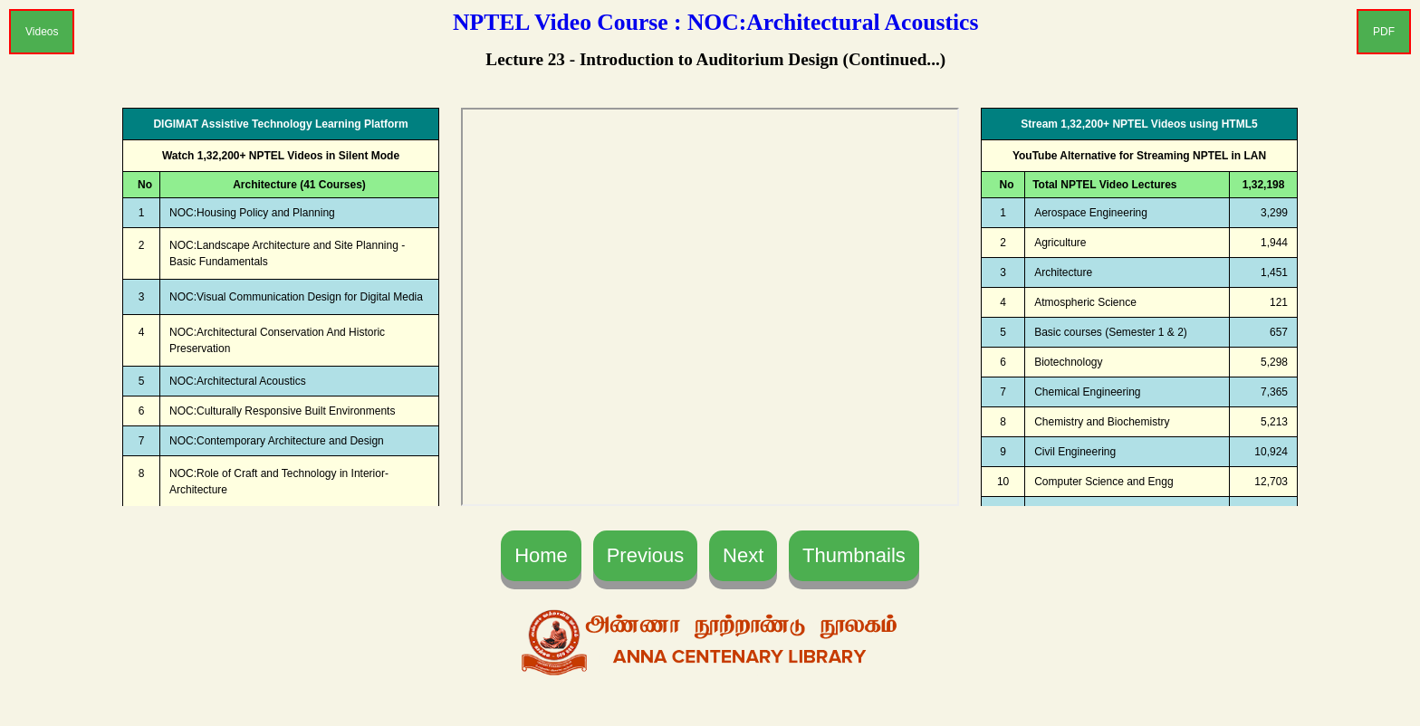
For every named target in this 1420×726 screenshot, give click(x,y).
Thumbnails (854, 555)
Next (743, 555)
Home (541, 555)
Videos (41, 31)
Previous (646, 555)
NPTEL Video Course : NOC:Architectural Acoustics (715, 22)
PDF (1384, 31)
